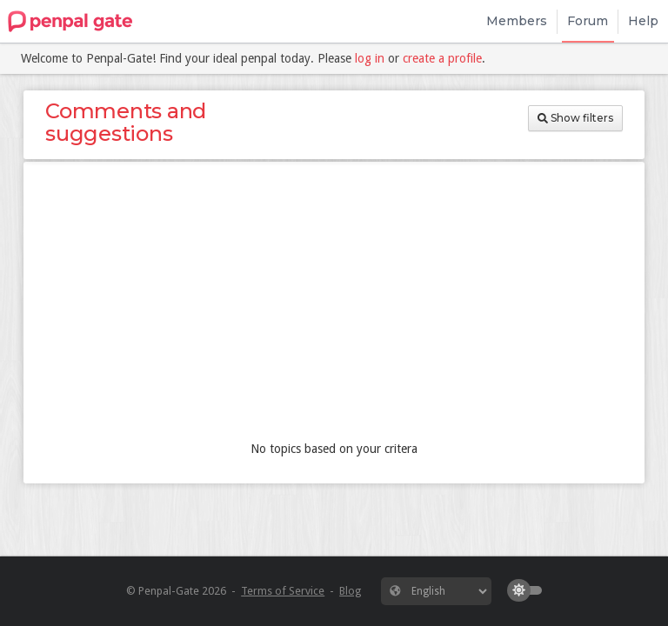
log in (369, 58)
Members (516, 21)
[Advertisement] (334, 305)
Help (643, 21)
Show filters (575, 117)
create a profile (442, 58)
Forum (587, 21)
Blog (350, 590)
